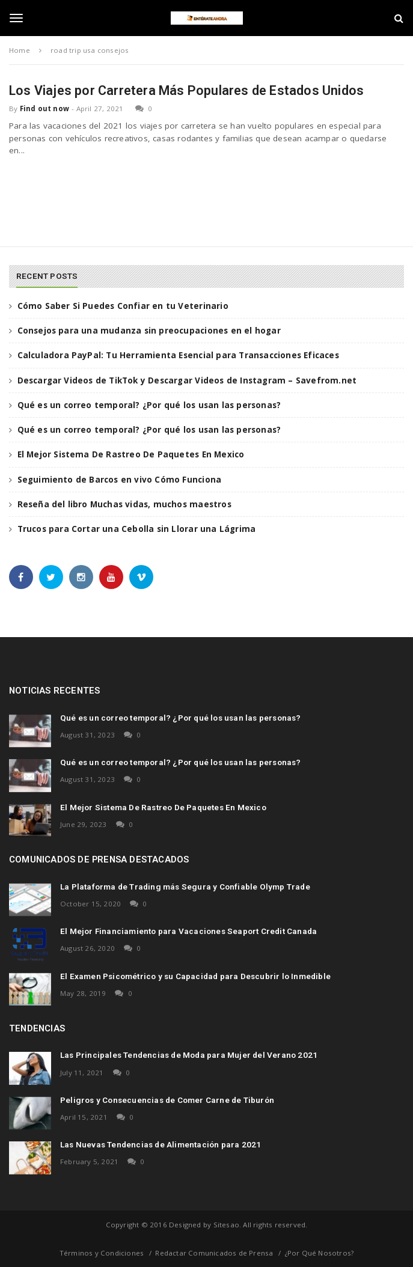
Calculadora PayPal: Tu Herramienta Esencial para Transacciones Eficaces (178, 355)
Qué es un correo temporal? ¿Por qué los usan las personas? (149, 405)
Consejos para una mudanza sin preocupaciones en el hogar (149, 330)
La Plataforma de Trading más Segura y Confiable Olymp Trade (185, 886)
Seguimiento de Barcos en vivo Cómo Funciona (119, 479)
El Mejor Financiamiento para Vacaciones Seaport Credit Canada (188, 931)
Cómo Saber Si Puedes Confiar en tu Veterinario (122, 306)
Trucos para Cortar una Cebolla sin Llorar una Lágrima (136, 529)
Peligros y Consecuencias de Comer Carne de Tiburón (167, 1100)
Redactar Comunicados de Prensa (214, 1252)
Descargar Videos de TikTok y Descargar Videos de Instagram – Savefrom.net (187, 380)
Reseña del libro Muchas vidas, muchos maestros (124, 504)
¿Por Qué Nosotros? (319, 1252)
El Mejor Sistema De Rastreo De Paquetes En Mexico (131, 454)
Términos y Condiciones (102, 1252)
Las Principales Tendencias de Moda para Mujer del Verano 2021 (188, 1055)
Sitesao (226, 1224)
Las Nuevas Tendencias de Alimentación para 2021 (160, 1144)
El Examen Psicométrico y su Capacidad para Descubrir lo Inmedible (195, 976)
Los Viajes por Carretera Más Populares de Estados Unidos (186, 90)
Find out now (44, 108)
